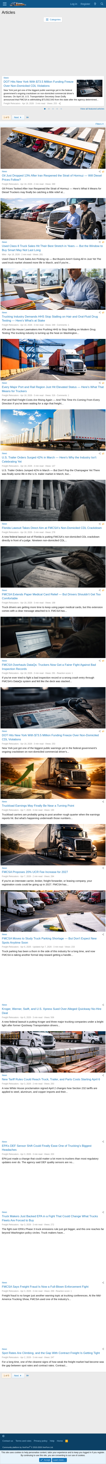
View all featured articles (92, 108)
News (6, 78)
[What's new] (95, 4)
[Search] (102, 4)
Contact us (7, 1441)
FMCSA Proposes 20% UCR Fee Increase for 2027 (35, 872)
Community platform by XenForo (27, 1447)
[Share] (60, 103)
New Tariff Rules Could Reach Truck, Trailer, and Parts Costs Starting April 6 (51, 1079)
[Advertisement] (53, 48)
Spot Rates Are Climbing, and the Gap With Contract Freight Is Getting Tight (51, 1353)
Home (60, 1441)
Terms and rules (23, 1441)
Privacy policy (40, 1441)
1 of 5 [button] (6, 117)
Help (52, 1441)
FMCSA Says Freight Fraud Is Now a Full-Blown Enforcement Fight (45, 1286)
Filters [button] (99, 124)
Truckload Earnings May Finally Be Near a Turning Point (38, 805)
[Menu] (5, 4)
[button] (3, 1436)
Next (18, 117)
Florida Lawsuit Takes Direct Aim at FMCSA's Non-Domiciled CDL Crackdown (52, 528)
